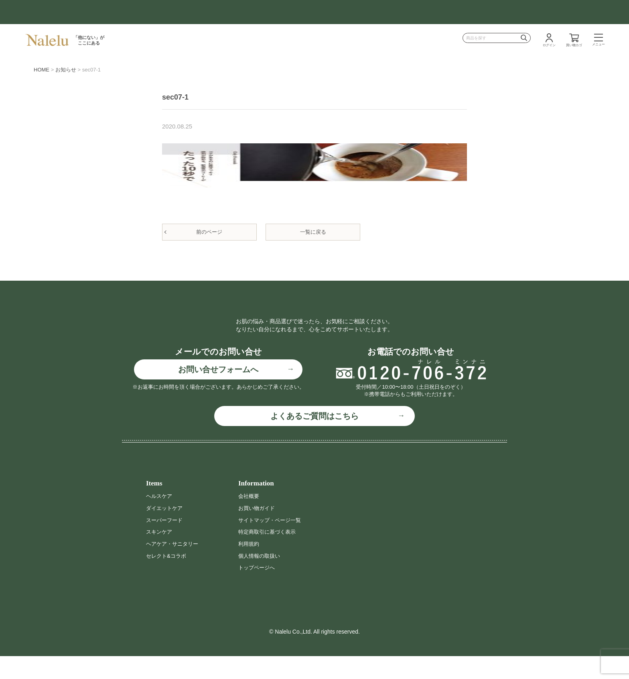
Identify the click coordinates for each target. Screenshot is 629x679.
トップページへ (258, 590)
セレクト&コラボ (167, 578)
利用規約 (249, 566)
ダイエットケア (165, 531)
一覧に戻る (313, 232)
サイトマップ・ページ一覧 (272, 543)
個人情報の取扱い (260, 578)
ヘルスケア (160, 519)
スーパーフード (165, 543)
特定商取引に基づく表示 (269, 555)
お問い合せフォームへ (218, 392)
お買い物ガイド (258, 531)
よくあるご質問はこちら (314, 439)
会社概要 (249, 519)
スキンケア (160, 555)
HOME (41, 70)
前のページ (209, 232)
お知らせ (65, 70)
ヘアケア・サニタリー (174, 566)
